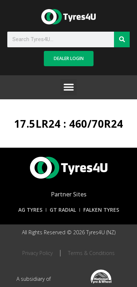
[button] (68, 87)
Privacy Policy (37, 253)
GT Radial (63, 209)
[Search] (122, 39)
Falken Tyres (101, 209)
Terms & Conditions (91, 253)
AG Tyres (30, 209)
